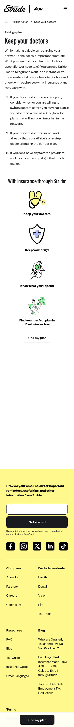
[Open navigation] (7, 21)
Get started (37, 522)
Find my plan (37, 337)
